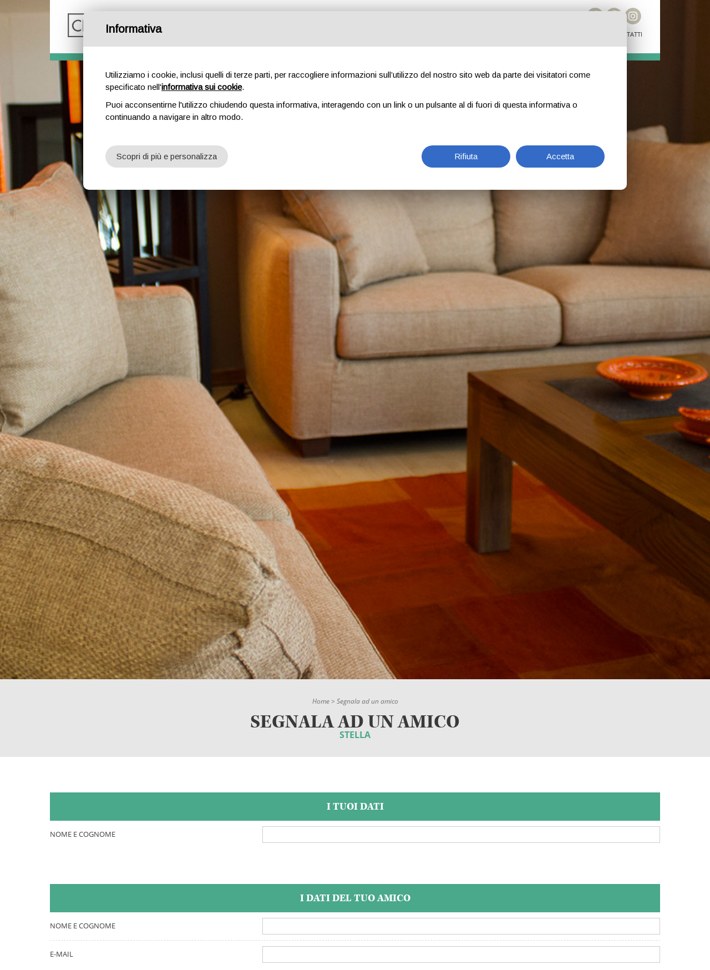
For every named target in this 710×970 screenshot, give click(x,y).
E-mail (61, 954)
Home (320, 701)
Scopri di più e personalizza (166, 156)
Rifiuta (466, 156)
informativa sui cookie (201, 87)
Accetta (560, 156)
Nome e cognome (82, 834)
